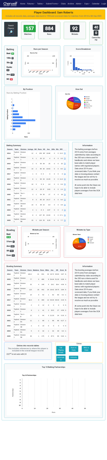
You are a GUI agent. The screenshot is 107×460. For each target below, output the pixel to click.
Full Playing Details (61, 350)
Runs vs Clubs (73, 349)
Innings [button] (30, 149)
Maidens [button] (36, 270)
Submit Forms (52, 4)
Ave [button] (48, 149)
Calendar (95, 4)
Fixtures (30, 4)
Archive (71, 4)
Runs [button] (40, 149)
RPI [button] (61, 149)
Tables (40, 4)
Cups (86, 4)
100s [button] (53, 149)
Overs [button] (29, 270)
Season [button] (10, 149)
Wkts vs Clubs (86, 349)
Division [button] (24, 149)
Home (22, 4)
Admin (78, 4)
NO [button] (35, 149)
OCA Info (73, 357)
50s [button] (57, 149)
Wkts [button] (47, 270)
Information (60, 358)
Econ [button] (62, 270)
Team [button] (16, 149)
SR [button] (57, 270)
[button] (64, 149)
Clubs (63, 4)
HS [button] (44, 149)
